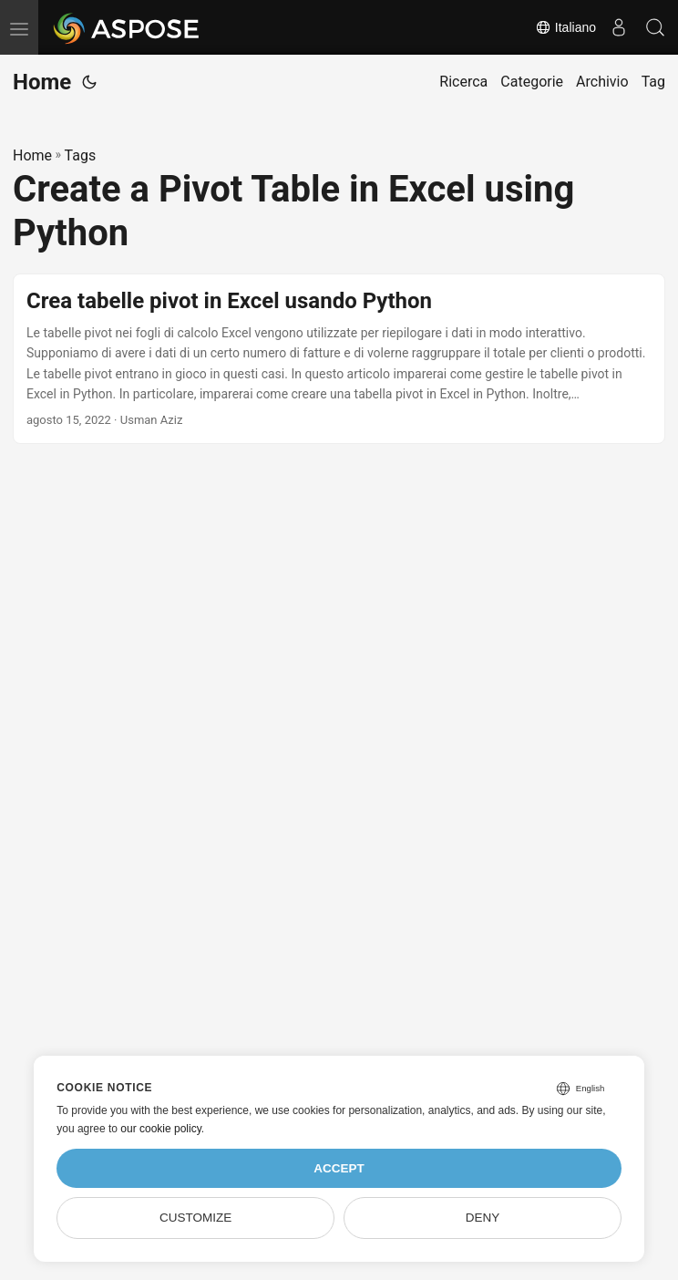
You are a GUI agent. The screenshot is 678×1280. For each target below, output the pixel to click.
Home (42, 82)
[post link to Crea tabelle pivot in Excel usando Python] (339, 359)
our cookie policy (160, 1128)
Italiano (565, 27)
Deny (483, 1217)
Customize (195, 1217)
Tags (81, 155)
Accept (339, 1168)
